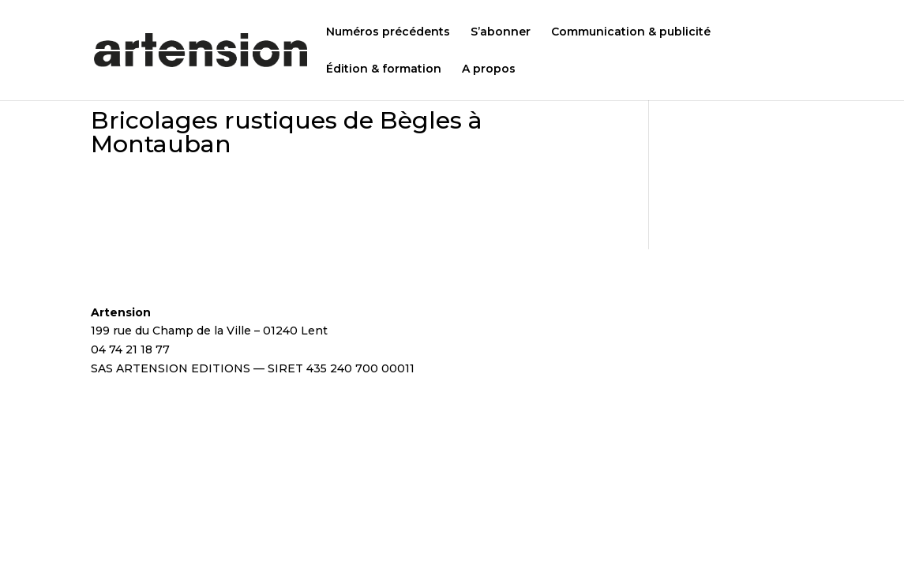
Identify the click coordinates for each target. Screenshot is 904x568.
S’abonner (501, 32)
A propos (489, 69)
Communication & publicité (631, 32)
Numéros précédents (388, 32)
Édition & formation (383, 69)
